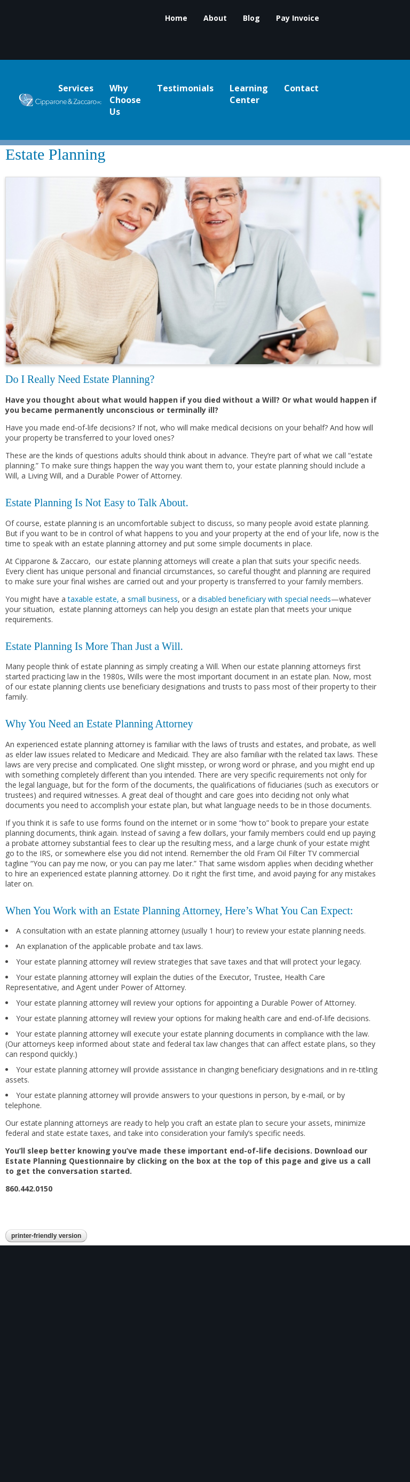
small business (153, 599)
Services (75, 89)
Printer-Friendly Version (46, 1236)
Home (176, 18)
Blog (251, 18)
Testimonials (185, 89)
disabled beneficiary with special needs (264, 599)
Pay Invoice (297, 18)
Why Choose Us (125, 100)
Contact (301, 89)
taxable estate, (93, 599)
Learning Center (249, 94)
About (215, 18)
